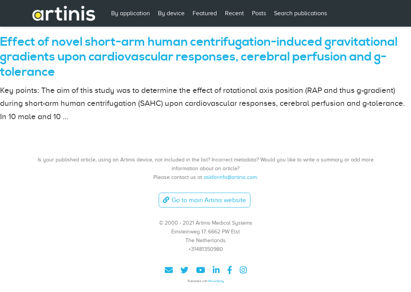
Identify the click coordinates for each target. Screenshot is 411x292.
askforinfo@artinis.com (230, 177)
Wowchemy (216, 281)
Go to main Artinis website (204, 200)
